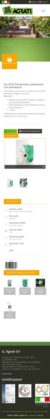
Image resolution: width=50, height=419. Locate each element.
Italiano (33, 2)
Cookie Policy (7, 372)
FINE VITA (9, 131)
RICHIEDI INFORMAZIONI (30, 131)
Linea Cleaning (28, 41)
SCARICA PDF (11, 136)
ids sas (40, 414)
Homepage (7, 41)
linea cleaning (8, 44)
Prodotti (17, 41)
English (43, 2)
